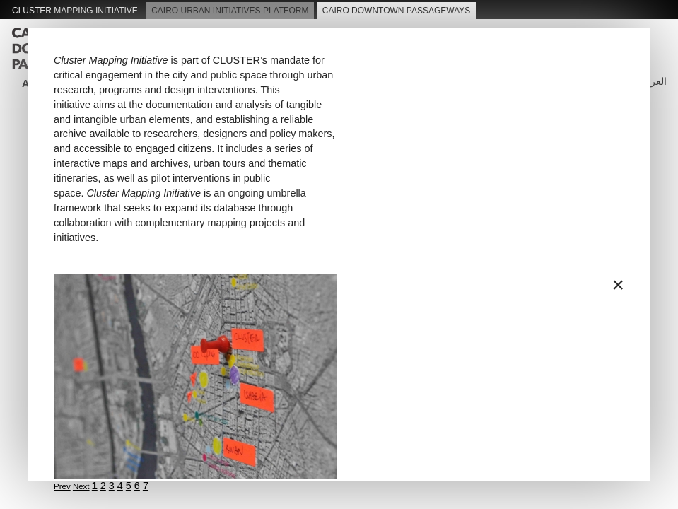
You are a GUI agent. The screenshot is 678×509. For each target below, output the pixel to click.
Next (81, 486)
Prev (62, 486)
